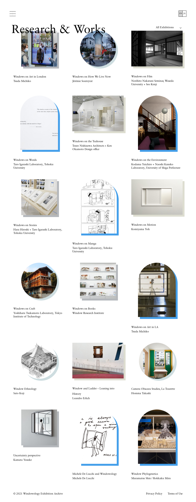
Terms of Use (175, 493)
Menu (13, 13)
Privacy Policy (154, 493)
